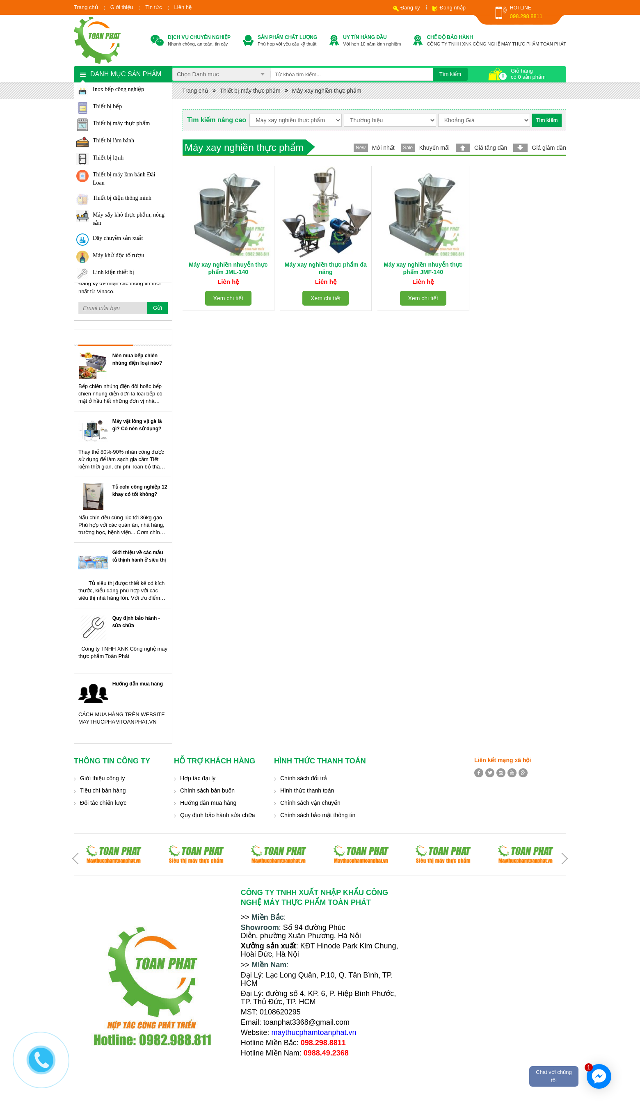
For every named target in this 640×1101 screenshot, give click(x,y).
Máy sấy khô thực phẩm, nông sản (129, 219)
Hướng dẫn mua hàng (137, 684)
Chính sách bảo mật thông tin (317, 815)
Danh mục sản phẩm (125, 74)
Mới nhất (383, 147)
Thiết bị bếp (107, 106)
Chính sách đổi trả (303, 778)
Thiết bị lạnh (108, 158)
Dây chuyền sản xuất (118, 238)
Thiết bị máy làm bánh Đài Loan (124, 178)
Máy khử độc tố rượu (118, 255)
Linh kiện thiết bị (113, 272)
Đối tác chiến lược (103, 802)
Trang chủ (86, 7)
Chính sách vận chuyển (310, 802)
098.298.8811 (526, 16)
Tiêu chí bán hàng (103, 790)
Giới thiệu (121, 7)
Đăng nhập (453, 8)
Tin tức (153, 7)
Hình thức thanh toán (307, 790)
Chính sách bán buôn (207, 790)
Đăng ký (410, 8)
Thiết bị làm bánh (113, 140)
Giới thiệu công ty (102, 778)
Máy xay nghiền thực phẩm (326, 90)
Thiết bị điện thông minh (122, 198)
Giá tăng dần (490, 147)
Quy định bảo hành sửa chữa (217, 815)
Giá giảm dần (549, 147)
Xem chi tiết (228, 298)
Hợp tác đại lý (197, 778)
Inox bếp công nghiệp (118, 89)
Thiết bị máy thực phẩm (121, 123)
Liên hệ (183, 7)
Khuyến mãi (434, 147)
